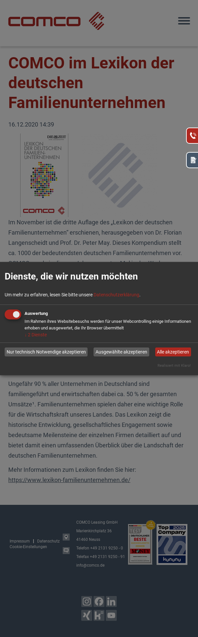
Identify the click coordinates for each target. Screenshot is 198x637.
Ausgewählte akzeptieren (121, 352)
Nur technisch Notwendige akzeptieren (46, 352)
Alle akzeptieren (173, 352)
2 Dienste (36, 334)
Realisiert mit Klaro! (174, 365)
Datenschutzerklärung (116, 294)
